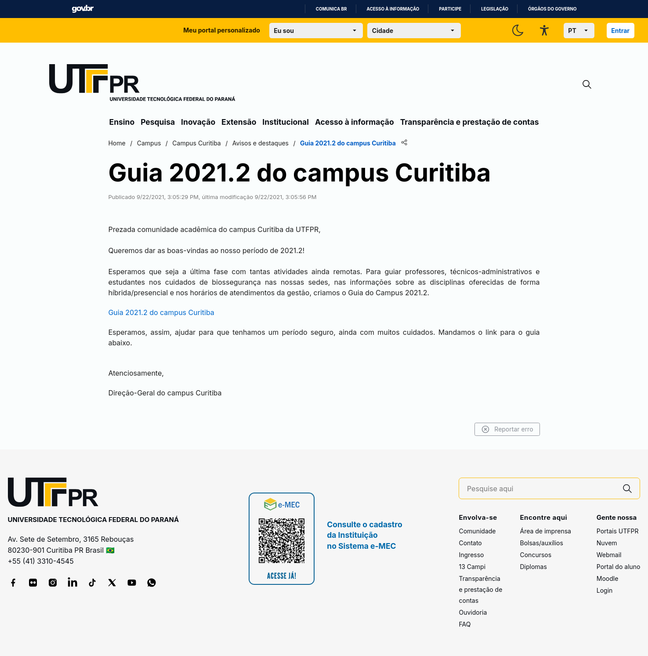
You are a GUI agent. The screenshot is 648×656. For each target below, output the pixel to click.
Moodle (608, 578)
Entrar (620, 30)
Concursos (535, 554)
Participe (450, 9)
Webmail (609, 554)
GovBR (83, 9)
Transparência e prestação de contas (469, 122)
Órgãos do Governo (552, 9)
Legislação (494, 9)
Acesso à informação (393, 9)
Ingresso (471, 554)
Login (605, 590)
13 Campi (472, 566)
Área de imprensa (545, 531)
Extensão (238, 122)
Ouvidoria (473, 612)
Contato (470, 543)
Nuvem (607, 543)
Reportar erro (505, 429)
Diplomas (533, 566)
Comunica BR (331, 9)
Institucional (285, 122)
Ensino (122, 122)
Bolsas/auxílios (541, 543)
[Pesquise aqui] (541, 488)
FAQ (465, 624)
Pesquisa (158, 122)
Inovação (198, 122)
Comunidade (477, 531)
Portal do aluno (619, 566)
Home (118, 143)
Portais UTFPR (618, 531)
